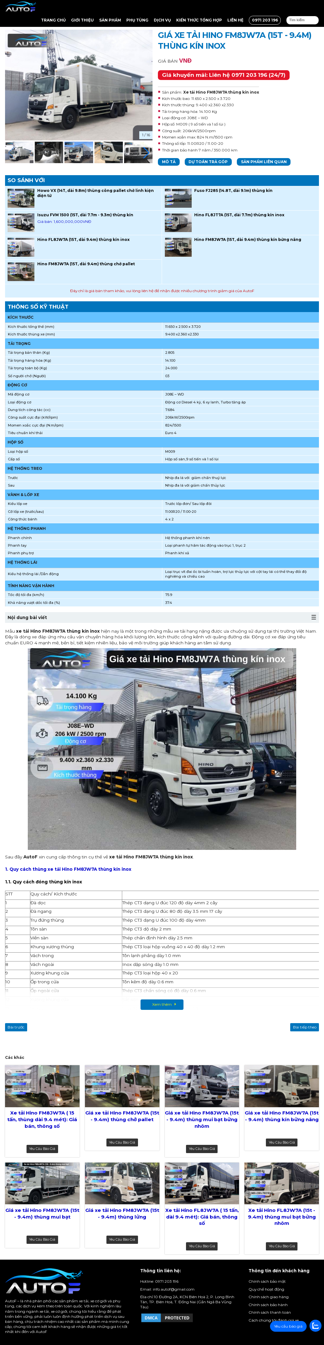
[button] (146, 153)
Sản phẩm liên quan (264, 161)
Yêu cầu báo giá (42, 1149)
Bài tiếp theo (304, 1027)
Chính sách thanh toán (270, 1312)
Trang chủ (53, 20)
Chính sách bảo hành (268, 1304)
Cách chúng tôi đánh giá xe (274, 1320)
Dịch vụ (162, 20)
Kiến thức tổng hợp (199, 20)
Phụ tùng (137, 20)
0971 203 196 (265, 20)
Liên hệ (235, 20)
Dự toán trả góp (208, 161)
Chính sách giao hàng (269, 1296)
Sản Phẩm (110, 20)
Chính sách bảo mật (267, 1281)
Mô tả (169, 161)
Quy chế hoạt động (266, 1289)
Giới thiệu (82, 20)
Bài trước (16, 1027)
